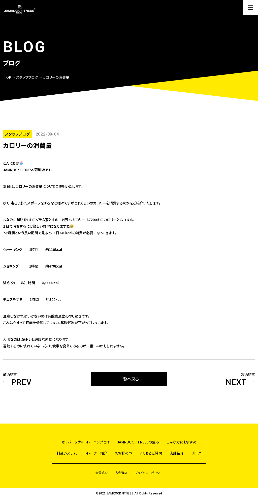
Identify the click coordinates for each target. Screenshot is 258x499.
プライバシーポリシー (149, 472)
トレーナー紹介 (95, 453)
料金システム (67, 453)
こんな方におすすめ (182, 441)
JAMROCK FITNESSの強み (138, 441)
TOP (7, 77)
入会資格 (121, 472)
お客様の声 (123, 453)
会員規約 (101, 472)
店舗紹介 (177, 453)
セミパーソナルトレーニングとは (85, 441)
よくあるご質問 (151, 453)
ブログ (196, 453)
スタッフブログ (27, 77)
